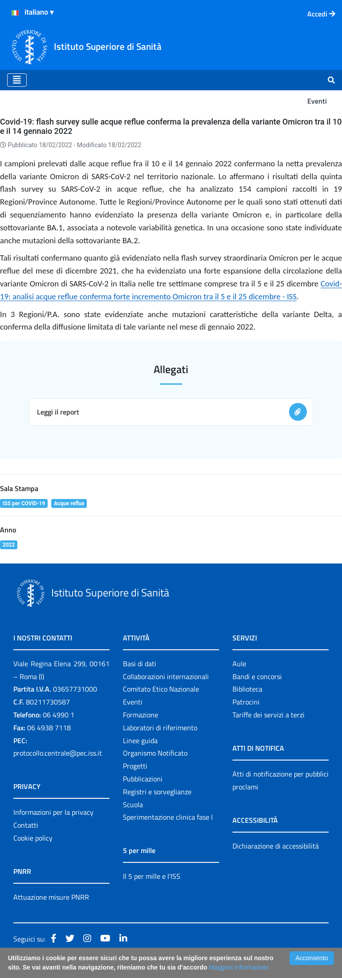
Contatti (25, 825)
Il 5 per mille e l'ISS (151, 876)
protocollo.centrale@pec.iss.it (57, 753)
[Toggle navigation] (17, 80)
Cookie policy (33, 838)
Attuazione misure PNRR (51, 897)
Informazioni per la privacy (53, 812)
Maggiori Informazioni (239, 967)
